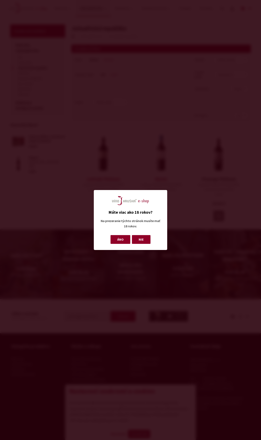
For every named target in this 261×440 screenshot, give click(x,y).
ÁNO (120, 239)
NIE (141, 239)
